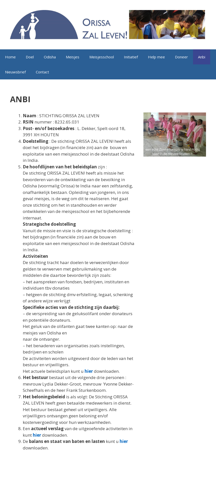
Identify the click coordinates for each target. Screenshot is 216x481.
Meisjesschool (101, 56)
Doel (30, 56)
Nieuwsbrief (15, 71)
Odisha (50, 56)
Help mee (156, 56)
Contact (42, 71)
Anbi (201, 56)
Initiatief (131, 56)
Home (10, 56)
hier (89, 371)
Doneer (181, 56)
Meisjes (72, 56)
